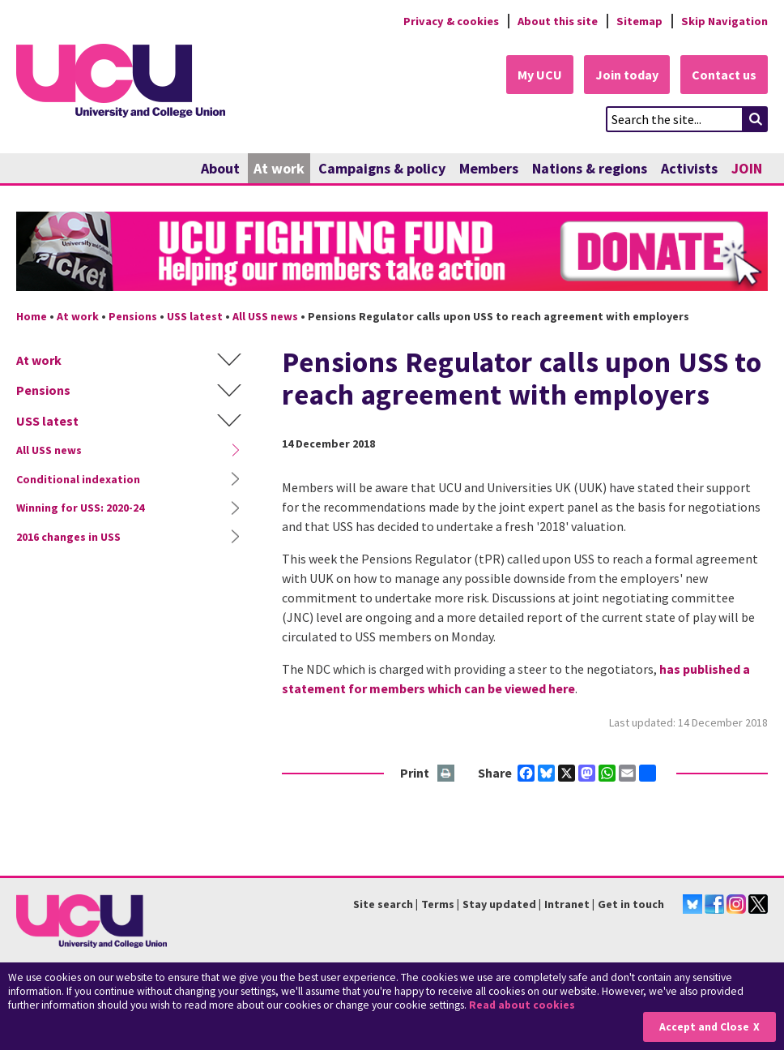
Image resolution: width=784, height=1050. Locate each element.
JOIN (746, 168)
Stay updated (499, 904)
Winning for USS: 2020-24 (80, 507)
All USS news (265, 316)
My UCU (540, 74)
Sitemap (639, 21)
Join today (626, 74)
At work (279, 168)
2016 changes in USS (68, 536)
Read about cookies (522, 1005)
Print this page (446, 774)
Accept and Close (704, 1027)
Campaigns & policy (381, 168)
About (220, 168)
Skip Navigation (724, 21)
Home (31, 316)
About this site (558, 21)
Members (488, 168)
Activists (689, 168)
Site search (383, 904)
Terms (437, 904)
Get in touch (631, 904)
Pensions (133, 316)
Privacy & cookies (451, 21)
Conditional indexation (78, 479)
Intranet (567, 904)
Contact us (724, 74)
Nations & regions (589, 168)
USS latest (195, 316)
